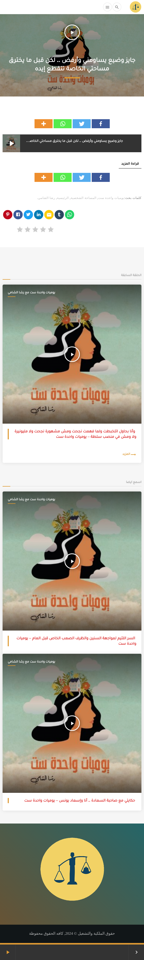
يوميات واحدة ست (111, 198)
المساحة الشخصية (83, 198)
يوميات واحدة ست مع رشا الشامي (31, 292)
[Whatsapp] (63, 123)
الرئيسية (63, 198)
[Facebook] (101, 123)
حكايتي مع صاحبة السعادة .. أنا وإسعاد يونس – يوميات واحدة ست (79, 800)
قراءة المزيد (130, 164)
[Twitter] (82, 123)
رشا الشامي (46, 198)
